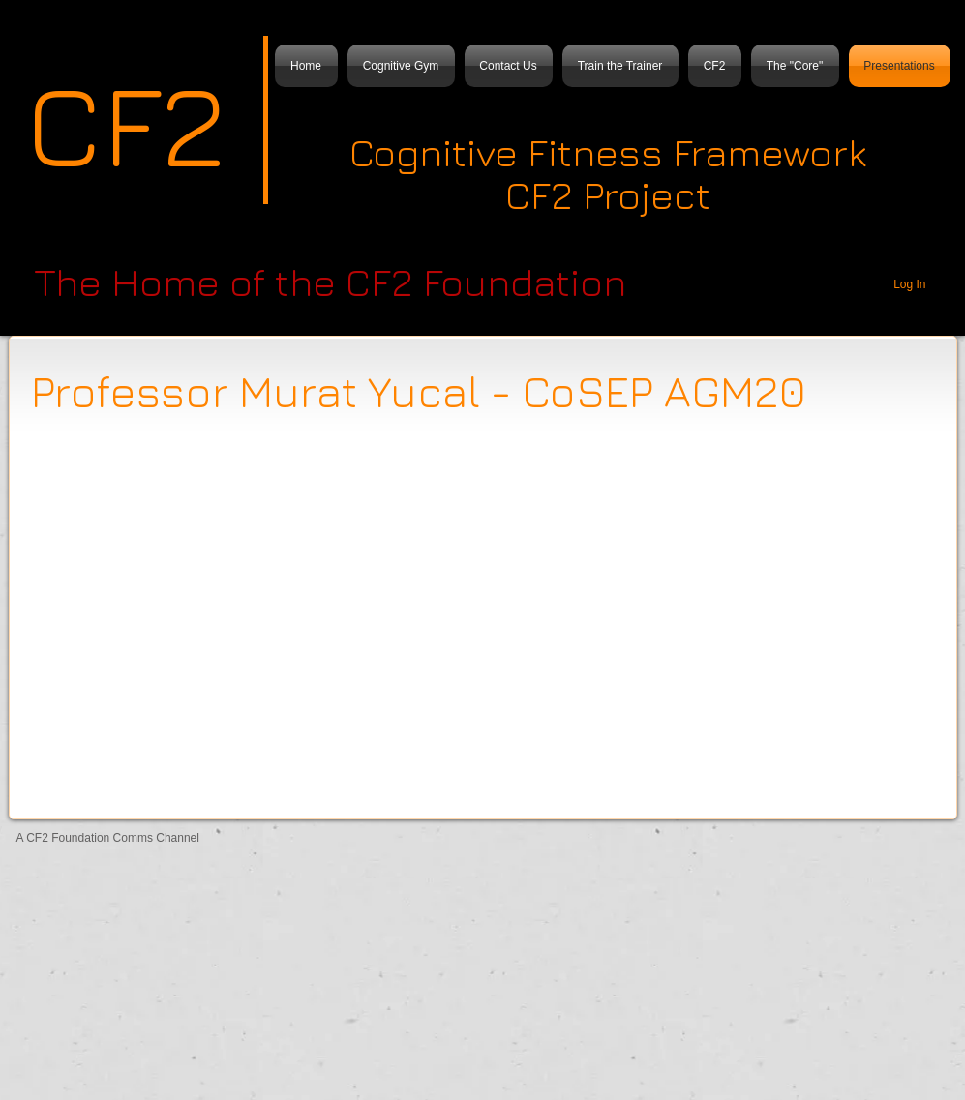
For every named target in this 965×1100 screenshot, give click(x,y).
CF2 (125, 123)
